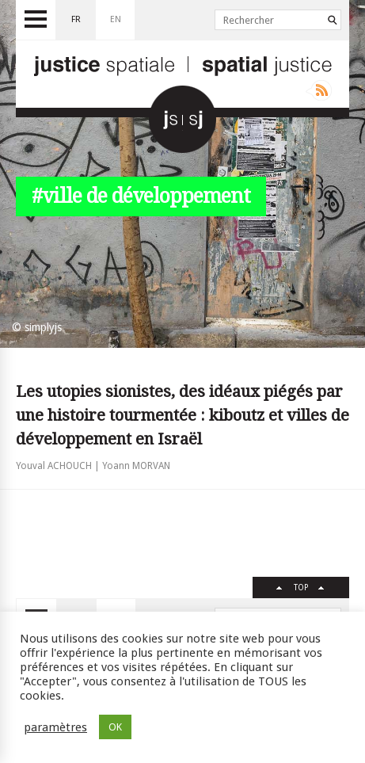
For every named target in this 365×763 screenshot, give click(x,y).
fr (76, 19)
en (115, 19)
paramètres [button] (55, 727)
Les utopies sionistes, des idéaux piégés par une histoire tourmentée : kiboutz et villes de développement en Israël (182, 415)
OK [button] (115, 727)
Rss (319, 90)
